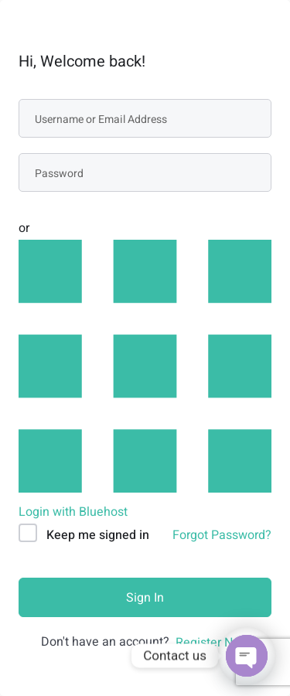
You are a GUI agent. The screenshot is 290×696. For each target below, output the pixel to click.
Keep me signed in (97, 535)
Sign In (145, 598)
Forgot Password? (221, 535)
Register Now (212, 642)
